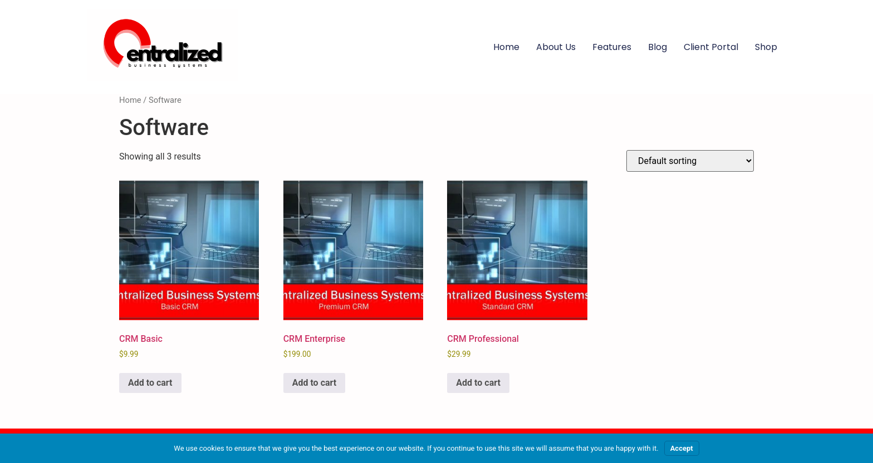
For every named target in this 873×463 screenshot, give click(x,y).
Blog (657, 47)
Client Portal (711, 47)
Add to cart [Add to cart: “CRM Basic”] (150, 382)
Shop (766, 47)
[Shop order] (690, 161)
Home (506, 47)
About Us (556, 47)
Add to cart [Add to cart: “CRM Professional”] (478, 382)
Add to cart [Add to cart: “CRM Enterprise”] (314, 382)
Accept (681, 448)
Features (611, 47)
